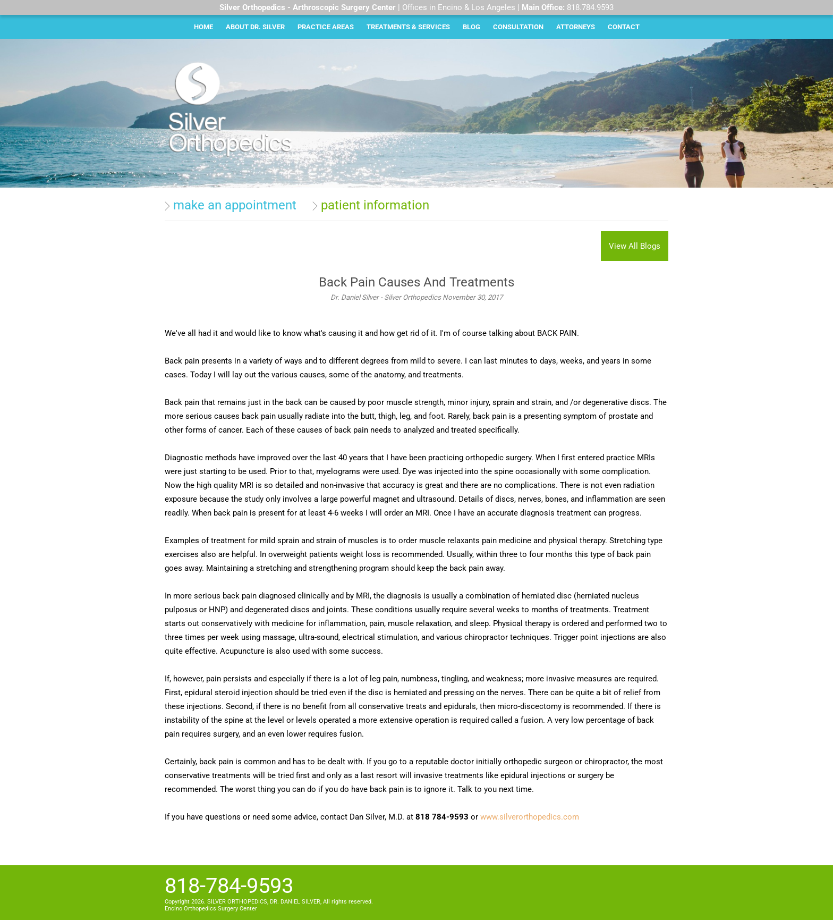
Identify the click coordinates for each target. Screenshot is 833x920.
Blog (471, 27)
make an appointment (234, 205)
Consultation (518, 27)
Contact (624, 27)
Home (203, 27)
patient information (375, 205)
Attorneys (575, 27)
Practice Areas (326, 27)
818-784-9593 (229, 885)
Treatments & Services (408, 27)
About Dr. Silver (255, 27)
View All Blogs (634, 246)
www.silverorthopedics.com (529, 817)
